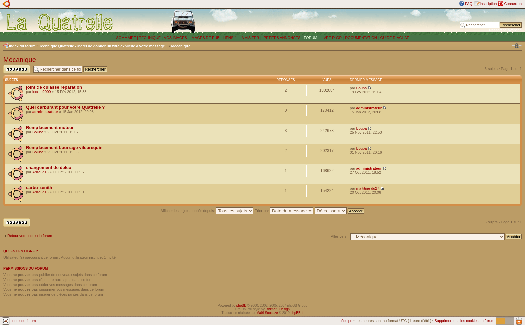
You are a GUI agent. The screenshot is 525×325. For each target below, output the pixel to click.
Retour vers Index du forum (29, 236)
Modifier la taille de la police (517, 45)
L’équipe (345, 321)
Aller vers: (339, 236)
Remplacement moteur (50, 127)
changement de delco (48, 167)
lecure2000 (41, 92)
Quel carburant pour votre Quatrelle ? (65, 107)
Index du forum (22, 46)
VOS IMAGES (175, 38)
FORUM (310, 38)
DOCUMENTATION (361, 38)
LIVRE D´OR (331, 38)
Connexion (513, 4)
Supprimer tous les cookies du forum (464, 321)
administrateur (45, 112)
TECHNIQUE (150, 38)
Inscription (488, 4)
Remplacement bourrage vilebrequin (64, 147)
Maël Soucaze (267, 313)
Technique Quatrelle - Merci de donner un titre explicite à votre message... (103, 46)
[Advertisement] (355, 22)
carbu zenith (39, 187)
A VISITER (250, 38)
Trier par (284, 211)
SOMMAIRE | (127, 38)
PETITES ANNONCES (281, 38)
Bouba (361, 88)
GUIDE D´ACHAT (394, 38)
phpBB (241, 305)
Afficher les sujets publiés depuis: (206, 211)
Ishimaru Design (278, 309)
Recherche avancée (505, 30)
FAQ (468, 4)
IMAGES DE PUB (205, 38)
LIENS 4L (231, 38)
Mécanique (181, 46)
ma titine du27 (367, 188)
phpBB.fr (297, 313)
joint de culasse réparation (54, 87)
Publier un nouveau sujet (16, 69)
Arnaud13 (40, 172)
